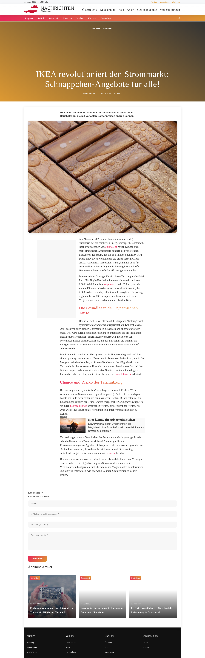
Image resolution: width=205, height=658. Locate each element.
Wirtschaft (54, 18)
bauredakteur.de (123, 374)
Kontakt (154, 2)
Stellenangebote (147, 9)
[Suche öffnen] (179, 18)
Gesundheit (106, 18)
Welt (121, 9)
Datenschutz (71, 652)
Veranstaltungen (170, 9)
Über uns (108, 643)
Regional (29, 18)
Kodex (146, 647)
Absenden (37, 559)
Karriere (92, 18)
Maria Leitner (89, 93)
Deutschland (107, 9)
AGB (68, 647)
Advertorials (32, 647)
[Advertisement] (102, 49)
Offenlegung (71, 643)
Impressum (109, 652)
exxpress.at (111, 246)
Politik (41, 18)
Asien (130, 9)
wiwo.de (111, 453)
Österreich (88, 9)
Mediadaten (164, 2)
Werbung (176, 2)
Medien (80, 18)
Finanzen (67, 18)
